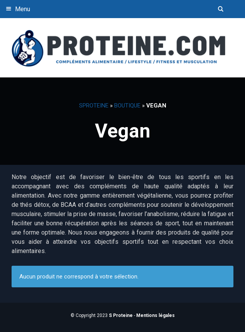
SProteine (93, 105)
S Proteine (121, 315)
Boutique (127, 105)
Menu (17, 9)
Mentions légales (155, 315)
